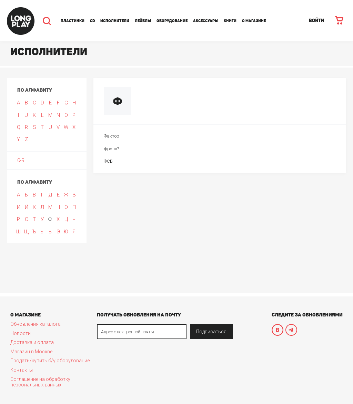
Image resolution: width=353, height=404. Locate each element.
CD (92, 21)
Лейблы (143, 21)
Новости (20, 333)
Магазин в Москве (31, 351)
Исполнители (114, 21)
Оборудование (172, 21)
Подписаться (211, 331)
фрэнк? (111, 148)
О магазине (254, 21)
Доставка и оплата (32, 342)
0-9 (20, 160)
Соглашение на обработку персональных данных (40, 381)
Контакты (21, 370)
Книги (230, 21)
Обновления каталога (35, 324)
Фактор (111, 136)
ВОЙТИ (316, 20)
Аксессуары (205, 21)
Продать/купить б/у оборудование (50, 360)
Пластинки (72, 21)
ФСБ (108, 161)
